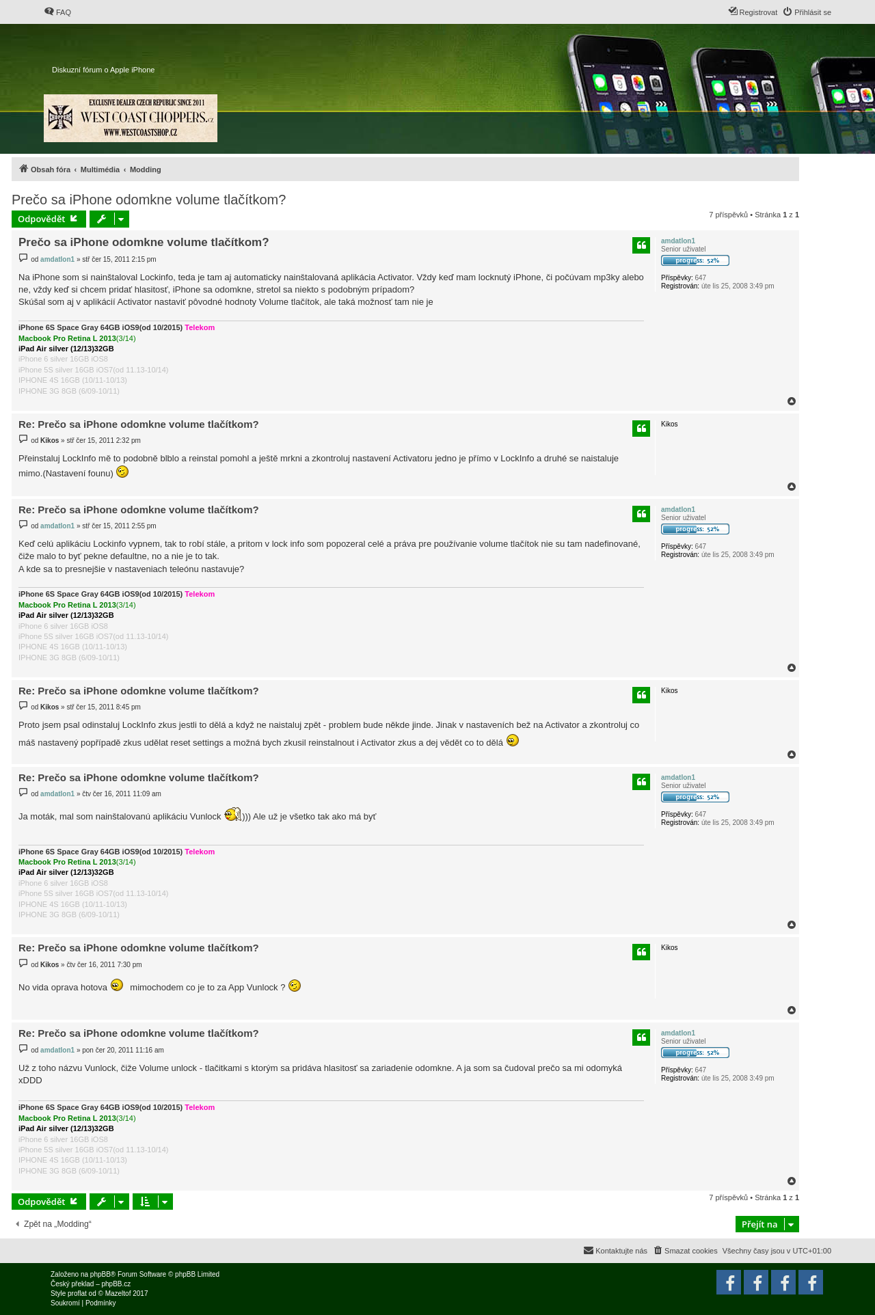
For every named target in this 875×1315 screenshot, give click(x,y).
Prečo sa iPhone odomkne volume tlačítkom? (149, 199)
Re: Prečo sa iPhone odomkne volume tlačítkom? (138, 424)
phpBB (100, 1274)
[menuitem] (57, 12)
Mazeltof (118, 1293)
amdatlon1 (678, 241)
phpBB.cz (116, 1284)
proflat (77, 1293)
